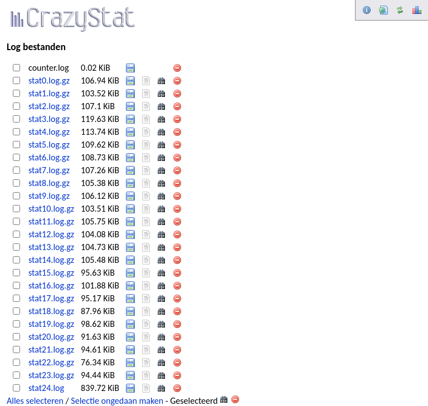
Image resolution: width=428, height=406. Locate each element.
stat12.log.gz (51, 234)
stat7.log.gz (49, 170)
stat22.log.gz (51, 362)
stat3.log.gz (49, 119)
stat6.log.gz (49, 157)
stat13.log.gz (51, 247)
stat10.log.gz (51, 208)
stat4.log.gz (49, 131)
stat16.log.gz (51, 285)
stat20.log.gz (51, 336)
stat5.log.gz (49, 144)
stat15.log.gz (51, 272)
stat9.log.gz (49, 195)
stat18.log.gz (51, 311)
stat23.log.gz (51, 375)
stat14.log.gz (51, 260)
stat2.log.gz (49, 106)
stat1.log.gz (49, 93)
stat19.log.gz (51, 324)
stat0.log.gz (49, 80)
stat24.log (46, 388)
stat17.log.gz (51, 298)
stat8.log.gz (49, 183)
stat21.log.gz (51, 349)
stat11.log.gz (51, 221)
